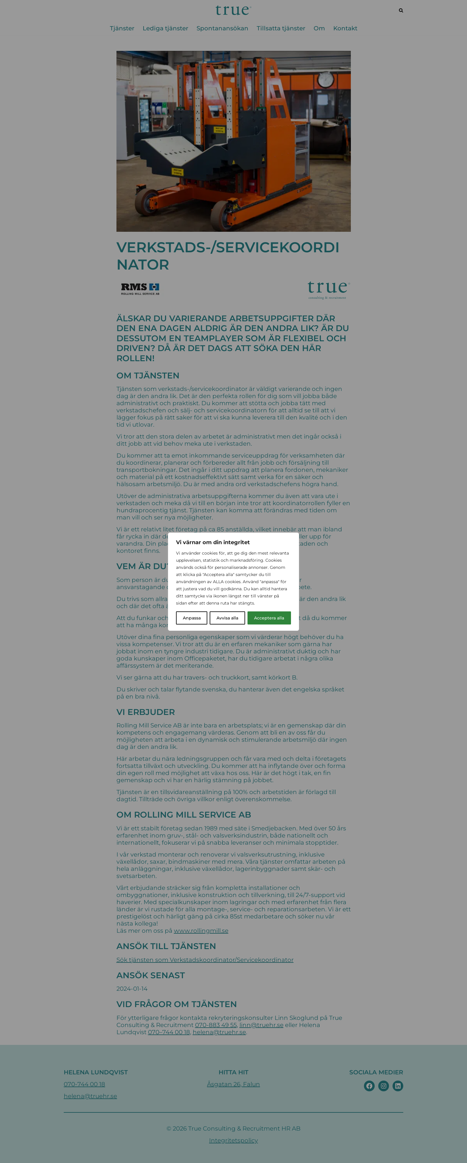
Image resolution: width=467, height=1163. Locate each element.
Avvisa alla (227, 618)
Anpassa (192, 618)
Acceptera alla (269, 618)
